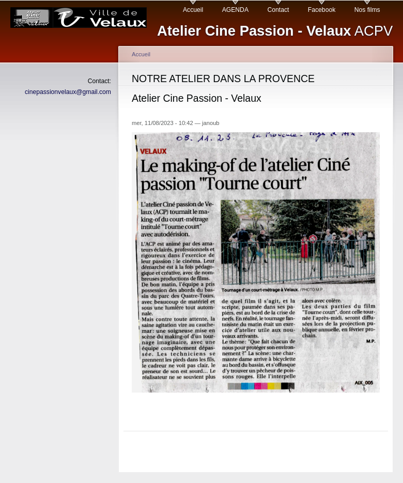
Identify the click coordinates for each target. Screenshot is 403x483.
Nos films (367, 9)
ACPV (275, 31)
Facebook (321, 9)
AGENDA (235, 9)
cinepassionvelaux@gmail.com (68, 92)
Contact (278, 9)
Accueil (193, 9)
